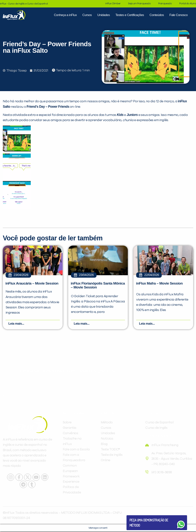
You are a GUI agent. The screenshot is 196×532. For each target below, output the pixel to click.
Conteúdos (156, 15)
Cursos (87, 15)
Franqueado (165, 3)
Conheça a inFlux (65, 15)
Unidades (103, 15)
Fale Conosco (178, 15)
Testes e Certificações (129, 15)
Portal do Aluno (187, 3)
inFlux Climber (113, 3)
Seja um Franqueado (139, 3)
